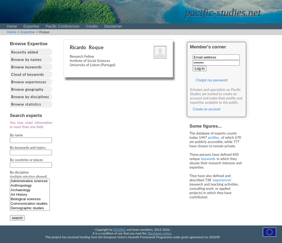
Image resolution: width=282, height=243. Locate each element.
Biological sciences (29, 199)
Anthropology (29, 185)
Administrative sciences (29, 181)
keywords (208, 159)
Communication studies (29, 204)
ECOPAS (120, 229)
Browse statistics (26, 104)
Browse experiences (28, 82)
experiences (222, 180)
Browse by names (26, 59)
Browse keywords (26, 67)
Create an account (206, 109)
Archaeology (29, 190)
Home (12, 26)
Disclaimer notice (159, 233)
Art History (29, 194)
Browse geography (27, 89)
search (17, 218)
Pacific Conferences (63, 26)
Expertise (31, 26)
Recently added (24, 52)
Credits (92, 26)
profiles (213, 137)
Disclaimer (113, 26)
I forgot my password (211, 80)
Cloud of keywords (27, 74)
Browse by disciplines (30, 97)
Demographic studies (29, 208)
